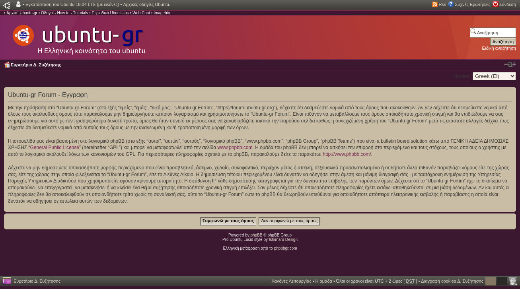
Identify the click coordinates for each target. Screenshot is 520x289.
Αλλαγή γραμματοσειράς (510, 64)
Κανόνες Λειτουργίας (291, 281)
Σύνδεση (507, 4)
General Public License (54, 147)
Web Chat (141, 13)
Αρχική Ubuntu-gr (21, 13)
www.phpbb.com (234, 147)
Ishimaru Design (283, 239)
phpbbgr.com (285, 248)
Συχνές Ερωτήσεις (472, 4)
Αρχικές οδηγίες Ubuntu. (146, 4)
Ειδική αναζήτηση (499, 48)
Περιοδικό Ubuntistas (110, 13)
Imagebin (162, 13)
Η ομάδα (324, 281)
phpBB (257, 235)
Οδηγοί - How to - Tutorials (64, 13)
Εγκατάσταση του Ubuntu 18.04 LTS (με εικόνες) (72, 4)
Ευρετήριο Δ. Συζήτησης (36, 64)
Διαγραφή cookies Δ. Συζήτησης (452, 281)
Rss (442, 4)
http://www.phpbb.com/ (347, 154)
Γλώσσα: (462, 76)
